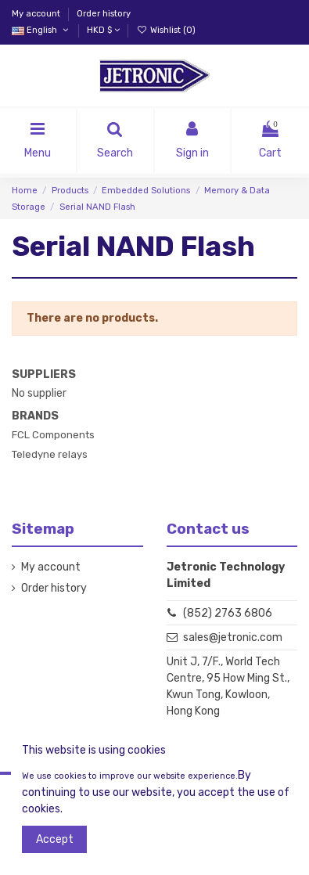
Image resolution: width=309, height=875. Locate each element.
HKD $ (103, 30)
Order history (104, 14)
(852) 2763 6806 (227, 613)
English (41, 30)
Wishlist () (165, 30)
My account (37, 14)
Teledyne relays (50, 454)
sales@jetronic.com (232, 637)
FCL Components (53, 435)
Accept (55, 839)
